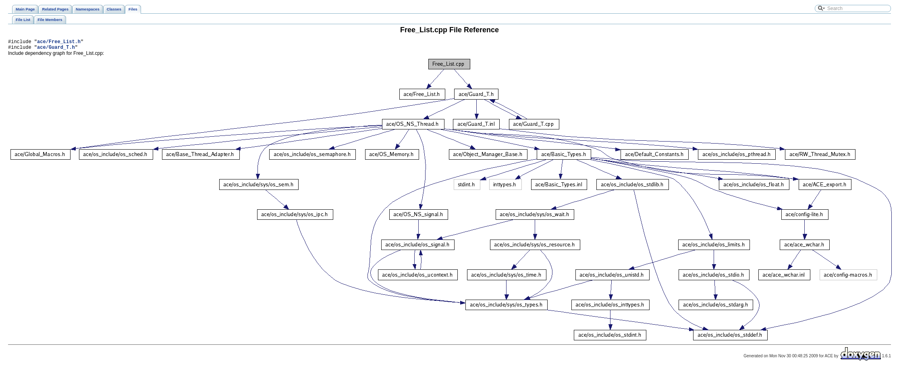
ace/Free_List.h (59, 42)
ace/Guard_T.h (56, 49)
